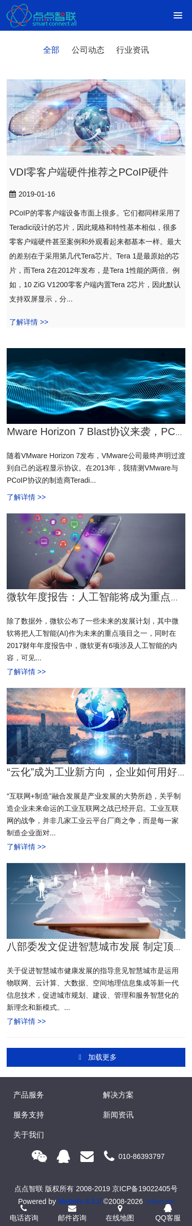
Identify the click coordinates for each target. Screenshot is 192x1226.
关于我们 (28, 1134)
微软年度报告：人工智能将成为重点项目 (99, 597)
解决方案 (118, 1094)
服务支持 (28, 1114)
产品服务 (28, 1094)
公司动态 (88, 50)
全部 (51, 50)
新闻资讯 (118, 1114)
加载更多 (97, 1057)
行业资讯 (132, 50)
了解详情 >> (28, 322)
